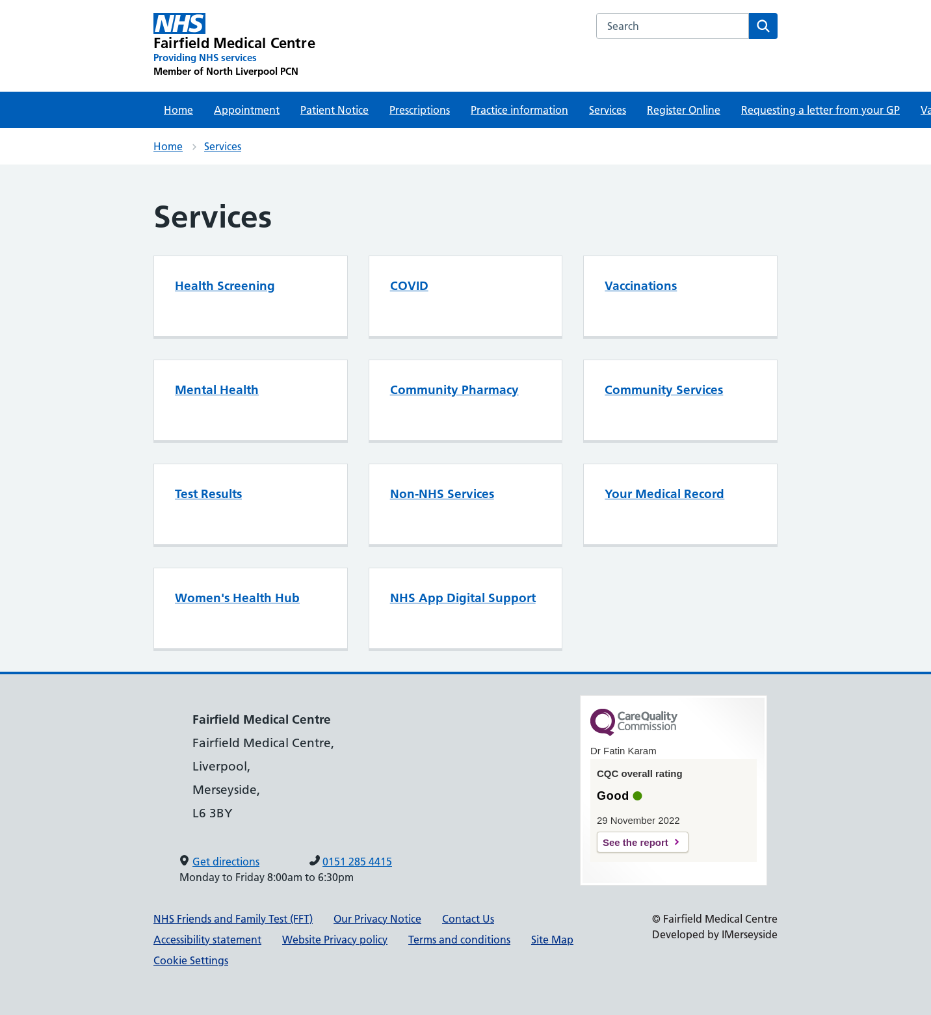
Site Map (552, 939)
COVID (409, 285)
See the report (635, 842)
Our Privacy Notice (377, 918)
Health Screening (225, 285)
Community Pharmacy (454, 389)
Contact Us (468, 918)
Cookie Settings (190, 960)
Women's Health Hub (237, 597)
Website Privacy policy (334, 939)
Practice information (519, 109)
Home (178, 109)
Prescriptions (419, 109)
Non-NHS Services (442, 493)
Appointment (247, 109)
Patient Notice (334, 109)
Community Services (664, 389)
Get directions (225, 861)
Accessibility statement (207, 939)
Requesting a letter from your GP (820, 109)
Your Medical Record (664, 493)
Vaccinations (641, 285)
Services (607, 109)
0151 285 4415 (357, 861)
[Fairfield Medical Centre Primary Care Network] (234, 45)
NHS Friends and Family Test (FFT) (233, 918)
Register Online (683, 109)
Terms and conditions (459, 939)
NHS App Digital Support (463, 597)
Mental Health (217, 389)
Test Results (208, 493)
